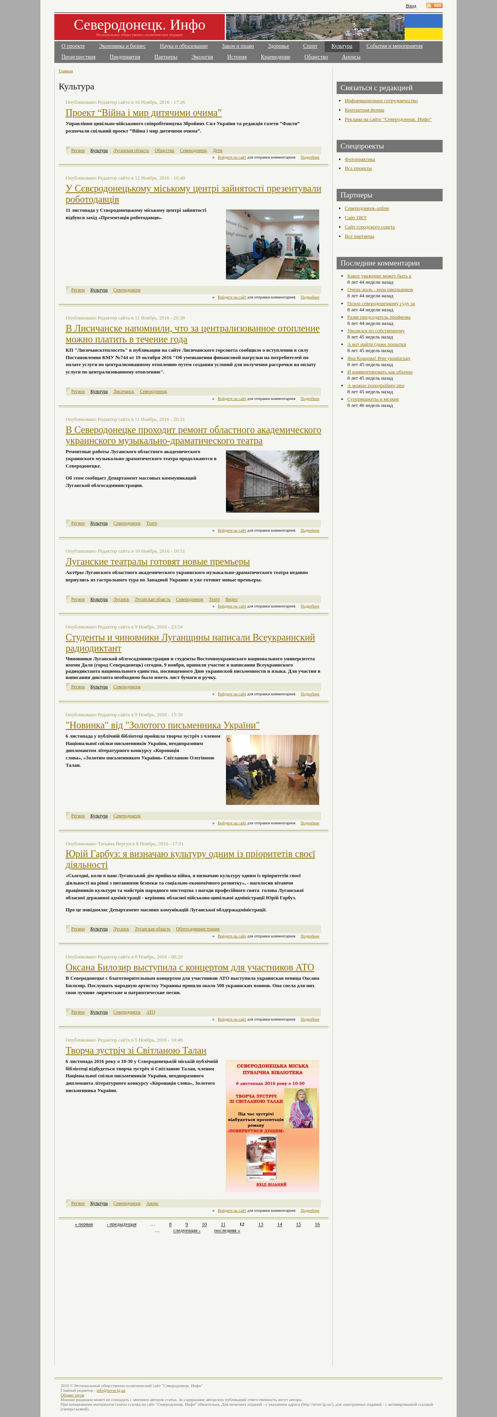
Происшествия (78, 57)
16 (317, 1224)
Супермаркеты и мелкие (373, 399)
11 (223, 1224)
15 (298, 1224)
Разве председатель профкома (378, 317)
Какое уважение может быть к (379, 276)
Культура (342, 46)
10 (204, 1224)
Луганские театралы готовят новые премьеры (158, 561)
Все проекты (358, 168)
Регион (78, 150)
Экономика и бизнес (122, 46)
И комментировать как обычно (379, 372)
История (237, 57)
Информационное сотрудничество (381, 100)
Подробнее (310, 157)
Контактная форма (364, 110)
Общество (316, 57)
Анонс (152, 1203)
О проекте (73, 46)
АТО (150, 1012)
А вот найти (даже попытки (376, 344)
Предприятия (125, 57)
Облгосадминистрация (197, 929)
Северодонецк (193, 150)
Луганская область (131, 150)
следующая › (186, 1231)
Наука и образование (184, 46)
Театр (151, 523)
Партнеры (166, 57)
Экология (202, 57)
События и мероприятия (395, 46)
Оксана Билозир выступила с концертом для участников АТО (190, 967)
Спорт (310, 46)
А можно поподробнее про (375, 385)
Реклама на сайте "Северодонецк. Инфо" (388, 119)
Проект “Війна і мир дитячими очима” (144, 112)
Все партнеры (359, 236)
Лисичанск (123, 391)
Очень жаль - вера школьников (380, 289)
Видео (232, 599)
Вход (411, 6)
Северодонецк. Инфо (139, 24)
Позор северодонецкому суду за (381, 303)
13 (260, 1224)
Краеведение (275, 57)
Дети (217, 150)
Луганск (121, 599)
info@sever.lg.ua (111, 1390)
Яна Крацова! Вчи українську (378, 358)
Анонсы (351, 57)
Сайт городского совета (370, 227)
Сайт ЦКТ (356, 217)
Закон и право (238, 46)
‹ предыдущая (122, 1224)
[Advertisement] (127, 1295)
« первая (84, 1224)
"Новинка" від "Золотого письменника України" (163, 725)
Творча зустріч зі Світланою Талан (136, 1050)
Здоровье (278, 46)
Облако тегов (72, 1395)
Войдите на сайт (232, 157)
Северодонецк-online (367, 208)
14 (279, 1224)
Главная (66, 70)
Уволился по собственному (376, 330)
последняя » (227, 1231)
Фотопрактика (360, 159)
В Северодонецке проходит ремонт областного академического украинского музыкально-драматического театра (193, 435)
